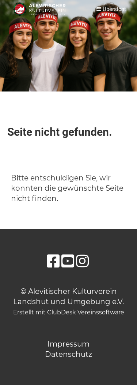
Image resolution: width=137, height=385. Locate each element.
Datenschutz (68, 354)
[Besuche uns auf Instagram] (82, 261)
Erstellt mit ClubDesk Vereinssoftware (68, 312)
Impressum (68, 344)
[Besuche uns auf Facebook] (53, 261)
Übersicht (111, 9)
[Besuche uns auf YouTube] (67, 261)
